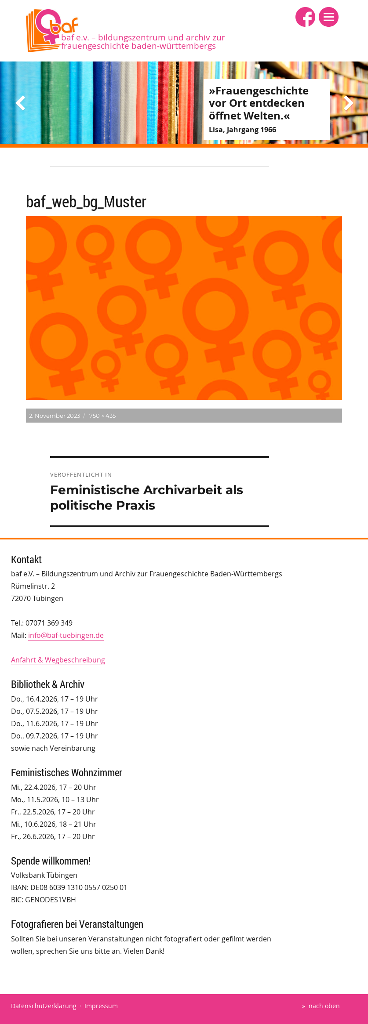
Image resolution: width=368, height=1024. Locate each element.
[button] (329, 17)
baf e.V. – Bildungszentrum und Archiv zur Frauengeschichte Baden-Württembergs (143, 41)
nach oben (324, 1006)
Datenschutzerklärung (44, 1006)
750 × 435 (102, 415)
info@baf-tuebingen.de (66, 635)
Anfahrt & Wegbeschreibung (58, 660)
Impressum (101, 1006)
